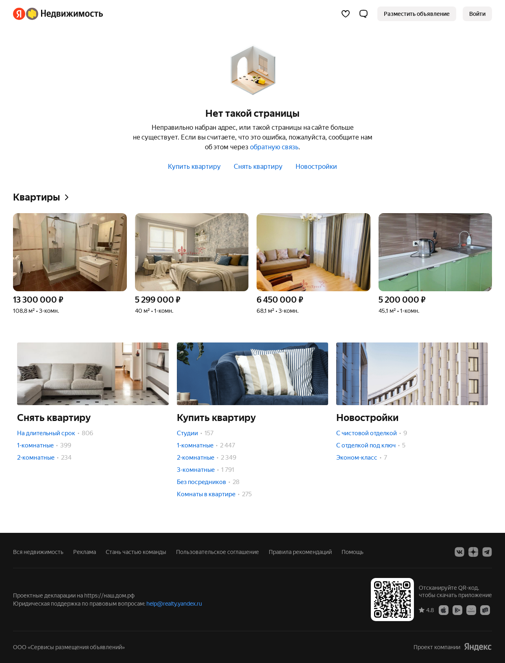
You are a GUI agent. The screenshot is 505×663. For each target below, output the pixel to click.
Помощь (353, 552)
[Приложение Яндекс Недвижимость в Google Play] (457, 609)
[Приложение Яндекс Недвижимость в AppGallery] (471, 609)
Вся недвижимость (38, 552)
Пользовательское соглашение (217, 552)
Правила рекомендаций (300, 552)
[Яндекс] (19, 14)
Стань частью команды (136, 552)
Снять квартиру (258, 166)
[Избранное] (345, 14)
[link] (477, 14)
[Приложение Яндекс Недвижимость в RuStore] (485, 609)
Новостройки (316, 166)
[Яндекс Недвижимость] (64, 14)
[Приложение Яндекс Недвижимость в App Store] (443, 609)
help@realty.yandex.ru (174, 603)
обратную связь (274, 147)
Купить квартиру (194, 166)
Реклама (84, 552)
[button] (363, 14)
